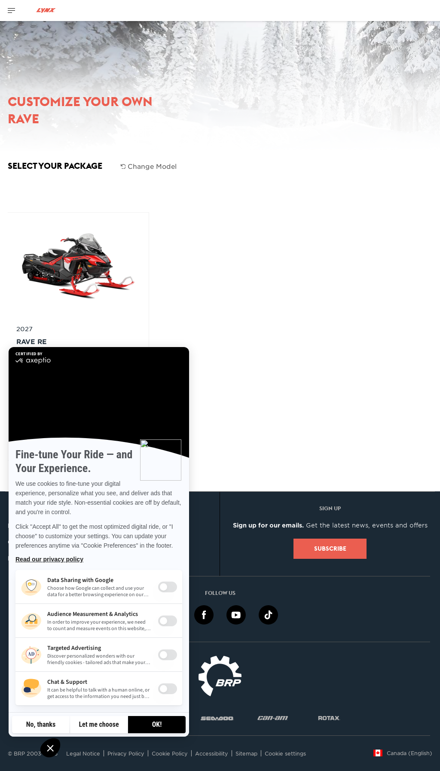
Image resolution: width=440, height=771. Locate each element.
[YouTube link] (236, 614)
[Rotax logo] (329, 717)
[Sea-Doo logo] (217, 717)
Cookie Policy (170, 753)
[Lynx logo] (46, 10)
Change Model (149, 166)
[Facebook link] (204, 614)
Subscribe (330, 548)
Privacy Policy (125, 753)
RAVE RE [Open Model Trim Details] (31, 341)
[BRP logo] (220, 675)
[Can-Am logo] (273, 717)
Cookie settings (285, 753)
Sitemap (246, 753)
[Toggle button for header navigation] (11, 10)
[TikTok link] (268, 614)
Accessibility (211, 753)
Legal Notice (83, 753)
